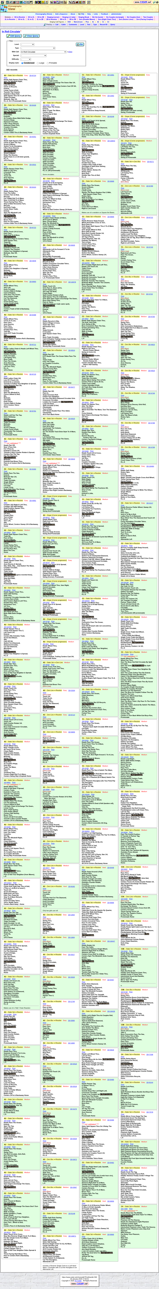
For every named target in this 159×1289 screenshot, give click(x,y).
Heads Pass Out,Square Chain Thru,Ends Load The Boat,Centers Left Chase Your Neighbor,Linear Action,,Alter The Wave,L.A (95, 649)
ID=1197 (46, 602)
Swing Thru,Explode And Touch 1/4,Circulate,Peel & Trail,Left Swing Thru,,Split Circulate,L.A (52, 1075)
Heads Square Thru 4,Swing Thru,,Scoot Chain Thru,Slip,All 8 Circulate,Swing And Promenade (51, 505)
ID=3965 (7, 1147)
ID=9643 (71, 459)
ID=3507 (73, 1187)
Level (82, 24)
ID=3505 (71, 1020)
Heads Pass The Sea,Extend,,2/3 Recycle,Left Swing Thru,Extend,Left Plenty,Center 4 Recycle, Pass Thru (129, 174)
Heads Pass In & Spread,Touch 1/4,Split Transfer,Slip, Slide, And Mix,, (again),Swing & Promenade (52, 609)
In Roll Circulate (11, 31)
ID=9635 (71, 245)
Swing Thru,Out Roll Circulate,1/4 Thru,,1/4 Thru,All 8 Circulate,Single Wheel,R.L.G (50, 966)
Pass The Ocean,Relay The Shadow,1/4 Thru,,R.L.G (128, 285)
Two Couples (148, 17)
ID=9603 (32, 282)
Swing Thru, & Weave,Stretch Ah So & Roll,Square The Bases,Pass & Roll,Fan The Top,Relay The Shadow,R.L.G (130, 382)
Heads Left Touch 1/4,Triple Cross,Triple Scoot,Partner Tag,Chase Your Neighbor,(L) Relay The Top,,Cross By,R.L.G (90, 587)
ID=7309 (124, 1209)
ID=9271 (150, 162)
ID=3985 (7, 862)
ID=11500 (7, 1014)
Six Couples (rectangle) (115, 17)
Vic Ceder (78, 1281)
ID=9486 (110, 1080)
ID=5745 (149, 247)
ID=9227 (85, 524)
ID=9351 (32, 137)
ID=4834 (85, 402)
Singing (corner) (53, 17)
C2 (108, 22)
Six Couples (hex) (133, 17)
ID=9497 (110, 980)
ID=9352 (46, 105)
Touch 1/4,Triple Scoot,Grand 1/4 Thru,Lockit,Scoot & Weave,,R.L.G (49, 777)
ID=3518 (73, 1064)
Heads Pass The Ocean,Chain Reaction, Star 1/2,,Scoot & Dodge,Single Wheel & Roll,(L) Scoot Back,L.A (13, 1109)
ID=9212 (124, 923)
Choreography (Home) (43, 14)
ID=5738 (124, 100)
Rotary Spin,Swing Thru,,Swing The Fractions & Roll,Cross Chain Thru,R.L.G (131, 456)
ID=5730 (124, 992)
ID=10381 (7, 944)
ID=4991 (32, 501)
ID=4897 (85, 319)
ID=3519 (73, 1086)
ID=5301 (85, 345)
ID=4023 (151, 344)
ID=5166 (85, 298)
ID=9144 (149, 1082)
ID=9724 (32, 75)
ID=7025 (7, 559)
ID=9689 (110, 181)
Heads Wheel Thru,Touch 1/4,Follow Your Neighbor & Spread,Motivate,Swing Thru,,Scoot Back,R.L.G (16, 271)
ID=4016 (151, 371)
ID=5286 (85, 451)
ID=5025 (85, 550)
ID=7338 (149, 1054)
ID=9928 (110, 1050)
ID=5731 (124, 1027)
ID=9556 (124, 832)
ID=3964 (7, 532)
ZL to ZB (40, 19)
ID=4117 (149, 503)
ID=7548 (124, 1170)
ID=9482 (110, 1163)
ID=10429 (111, 1011)
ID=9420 (32, 105)
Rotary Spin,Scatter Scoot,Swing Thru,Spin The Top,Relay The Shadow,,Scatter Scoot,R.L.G (128, 305)
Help (89, 14)
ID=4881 (85, 429)
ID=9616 (7, 911)
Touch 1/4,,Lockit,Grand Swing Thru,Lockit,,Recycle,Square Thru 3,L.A (50, 989)
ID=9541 (124, 546)
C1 (103, 22)
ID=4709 (7, 718)
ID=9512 (7, 1232)
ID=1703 (46, 769)
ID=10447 (111, 941)
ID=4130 (85, 768)
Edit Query (13, 36)
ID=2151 (46, 843)
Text (88, 24)
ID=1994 (71, 937)
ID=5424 (124, 119)
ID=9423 (7, 1068)
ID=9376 (32, 439)
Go (80, 44)
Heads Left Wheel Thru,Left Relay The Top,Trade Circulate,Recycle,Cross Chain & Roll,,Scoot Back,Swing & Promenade (129, 151)
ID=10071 (72, 1236)
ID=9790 (46, 181)
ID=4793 (151, 317)
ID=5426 (124, 77)
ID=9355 (7, 827)
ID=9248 (110, 116)
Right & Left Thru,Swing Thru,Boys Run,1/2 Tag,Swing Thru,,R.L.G (49, 1053)
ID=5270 (85, 373)
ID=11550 (124, 654)
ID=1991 (110, 75)
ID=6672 (46, 517)
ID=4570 (46, 563)
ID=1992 (110, 96)
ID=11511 (7, 883)
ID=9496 (110, 1120)
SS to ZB (40, 17)
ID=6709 (149, 186)
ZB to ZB (72, 19)
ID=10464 (124, 1144)
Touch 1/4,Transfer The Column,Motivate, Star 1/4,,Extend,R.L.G (51, 757)
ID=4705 (7, 1121)
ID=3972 (73, 1159)
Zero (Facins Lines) (126, 19)
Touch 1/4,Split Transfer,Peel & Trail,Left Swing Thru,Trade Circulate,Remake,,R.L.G (49, 1098)
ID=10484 (150, 466)
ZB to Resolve (51, 19)
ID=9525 (71, 419)
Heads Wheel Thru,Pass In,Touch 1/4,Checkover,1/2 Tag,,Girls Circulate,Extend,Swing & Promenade (128, 86)
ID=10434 (86, 601)
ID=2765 (46, 750)
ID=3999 (46, 789)
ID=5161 (85, 740)
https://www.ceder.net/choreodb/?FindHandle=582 (79, 1277)
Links (96, 14)
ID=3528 (71, 977)
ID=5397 (124, 869)
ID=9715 (32, 374)
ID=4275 (73, 1109)
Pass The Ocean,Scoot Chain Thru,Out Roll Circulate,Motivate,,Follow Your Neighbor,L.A (51, 876)
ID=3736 (46, 621)
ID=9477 (71, 387)
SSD (69, 22)
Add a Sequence (61, 14)
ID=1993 (71, 915)
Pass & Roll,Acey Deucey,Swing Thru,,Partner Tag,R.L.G (49, 1011)
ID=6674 (46, 498)
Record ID (103, 24)
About (72, 14)
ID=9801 (7, 782)
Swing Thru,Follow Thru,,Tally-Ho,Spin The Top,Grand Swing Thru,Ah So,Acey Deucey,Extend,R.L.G (128, 357)
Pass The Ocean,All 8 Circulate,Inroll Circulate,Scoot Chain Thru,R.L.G (49, 723)
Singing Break (83, 17)
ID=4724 (149, 277)
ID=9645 (46, 77)
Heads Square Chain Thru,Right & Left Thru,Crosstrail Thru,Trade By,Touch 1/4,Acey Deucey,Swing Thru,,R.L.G (14, 176)
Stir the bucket (97, 17)
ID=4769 (151, 447)
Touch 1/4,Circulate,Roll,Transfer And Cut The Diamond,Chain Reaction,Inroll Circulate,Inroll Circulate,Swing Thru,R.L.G (54, 898)
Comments (73, 24)
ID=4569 (46, 583)
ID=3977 (46, 868)
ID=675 (124, 143)
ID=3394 (7, 979)
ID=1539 (7, 1102)
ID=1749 (71, 1001)
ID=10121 (124, 794)
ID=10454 (86, 831)
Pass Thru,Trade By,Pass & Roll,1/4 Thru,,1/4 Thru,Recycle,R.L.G (49, 1032)
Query (112, 24)
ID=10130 (124, 582)
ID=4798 (151, 423)
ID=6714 (71, 715)
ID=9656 (110, 1201)
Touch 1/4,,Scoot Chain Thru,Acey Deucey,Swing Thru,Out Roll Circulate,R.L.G (50, 1149)
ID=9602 (7, 590)
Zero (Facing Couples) (144, 19)
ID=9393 (32, 469)
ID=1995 (71, 1043)
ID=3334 (71, 690)
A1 (93, 22)
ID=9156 (124, 724)
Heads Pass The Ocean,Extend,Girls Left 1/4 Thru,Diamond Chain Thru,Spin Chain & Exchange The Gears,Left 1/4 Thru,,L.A (17, 1183)
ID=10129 (124, 619)
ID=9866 (110, 217)
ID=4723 (149, 294)
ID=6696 (110, 903)
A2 (98, 22)
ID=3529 (73, 1139)
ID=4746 (151, 393)
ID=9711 (32, 344)
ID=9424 (32, 187)
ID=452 (46, 644)
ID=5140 (71, 1213)
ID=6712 (149, 217)
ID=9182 (71, 886)
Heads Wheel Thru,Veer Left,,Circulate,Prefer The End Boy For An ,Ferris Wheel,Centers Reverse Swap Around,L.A (98, 106)
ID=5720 (85, 662)
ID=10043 (111, 141)
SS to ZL (31, 17)
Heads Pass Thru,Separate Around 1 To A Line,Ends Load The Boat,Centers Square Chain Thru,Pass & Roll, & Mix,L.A (15, 1056)
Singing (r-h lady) (69, 17)
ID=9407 (7, 1196)
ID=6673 (46, 540)
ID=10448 (86, 794)
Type (95, 24)
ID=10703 (86, 263)
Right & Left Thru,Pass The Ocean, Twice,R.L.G (51, 739)
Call (56, 24)
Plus (87, 22)
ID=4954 (85, 641)
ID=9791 (32, 411)
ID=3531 (32, 165)
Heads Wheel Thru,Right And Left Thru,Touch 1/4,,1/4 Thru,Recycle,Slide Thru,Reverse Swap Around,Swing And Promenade (51, 526)
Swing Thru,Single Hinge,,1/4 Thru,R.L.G (49, 946)
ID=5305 (85, 475)
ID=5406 (124, 899)
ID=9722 (32, 227)
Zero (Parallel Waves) (87, 19)
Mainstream (78, 22)
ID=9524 (71, 350)
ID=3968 (7, 686)
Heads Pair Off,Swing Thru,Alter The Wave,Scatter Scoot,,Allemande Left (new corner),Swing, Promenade (131, 107)
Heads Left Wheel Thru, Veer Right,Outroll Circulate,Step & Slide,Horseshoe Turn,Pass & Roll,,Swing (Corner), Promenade (56, 590)
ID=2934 (46, 817)
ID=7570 (149, 1112)
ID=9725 (7, 744)
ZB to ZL (63, 19)
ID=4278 (7, 1175)
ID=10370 (72, 282)
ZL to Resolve (10, 19)
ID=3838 (46, 665)
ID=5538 (85, 721)
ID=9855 (71, 732)
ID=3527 (71, 955)
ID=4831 (85, 502)
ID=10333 (86, 692)
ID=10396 (47, 216)
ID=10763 (7, 627)
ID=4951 (85, 578)
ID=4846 (32, 261)
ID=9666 (110, 1234)
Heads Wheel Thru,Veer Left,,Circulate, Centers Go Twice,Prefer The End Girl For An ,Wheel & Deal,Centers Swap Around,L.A (98, 85)
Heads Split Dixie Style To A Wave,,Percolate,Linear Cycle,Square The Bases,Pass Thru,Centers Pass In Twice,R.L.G (95, 306)
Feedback (104, 14)
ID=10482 (47, 140)
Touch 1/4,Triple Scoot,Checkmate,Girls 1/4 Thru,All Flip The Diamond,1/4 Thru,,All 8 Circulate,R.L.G (51, 702)
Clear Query (31, 36)
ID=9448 (110, 868)
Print (5, 78)
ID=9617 (71, 317)
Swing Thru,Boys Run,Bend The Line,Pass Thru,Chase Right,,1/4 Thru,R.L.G (49, 926)
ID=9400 (32, 315)
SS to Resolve (19, 17)
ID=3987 (7, 662)
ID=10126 (124, 757)
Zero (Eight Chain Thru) (107, 19)
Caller (63, 24)
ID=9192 (124, 951)
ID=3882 (7, 1049)
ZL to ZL (31, 19)
